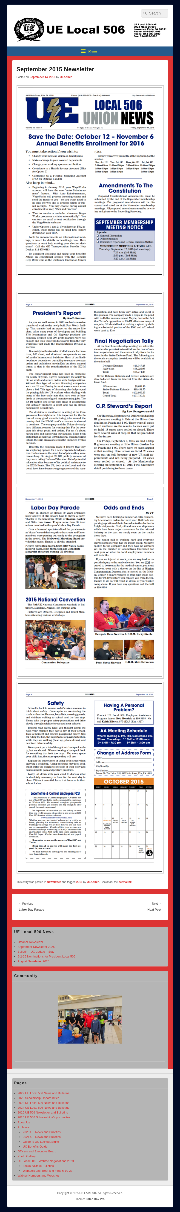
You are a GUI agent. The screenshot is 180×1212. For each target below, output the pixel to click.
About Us (24, 1122)
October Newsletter (30, 942)
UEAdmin (66, 77)
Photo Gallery (27, 1156)
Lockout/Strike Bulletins (38, 1166)
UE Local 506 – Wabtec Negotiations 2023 (46, 1161)
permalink (125, 882)
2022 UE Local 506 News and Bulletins (43, 1093)
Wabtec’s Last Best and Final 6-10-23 (47, 1170)
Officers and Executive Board (37, 1151)
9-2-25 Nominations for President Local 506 (46, 956)
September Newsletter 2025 (36, 947)
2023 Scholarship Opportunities (38, 1098)
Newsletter (54, 882)
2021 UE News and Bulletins (42, 1137)
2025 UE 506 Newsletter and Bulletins (43, 1112)
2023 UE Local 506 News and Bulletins (43, 1103)
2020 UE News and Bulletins (42, 1132)
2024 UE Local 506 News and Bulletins (43, 1107)
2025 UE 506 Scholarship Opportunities (44, 1117)
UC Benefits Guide (35, 1146)
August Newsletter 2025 (33, 961)
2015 (79, 882)
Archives (23, 1127)
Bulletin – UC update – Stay (36, 951)
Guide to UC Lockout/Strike (41, 1141)
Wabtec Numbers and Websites (39, 1175)
